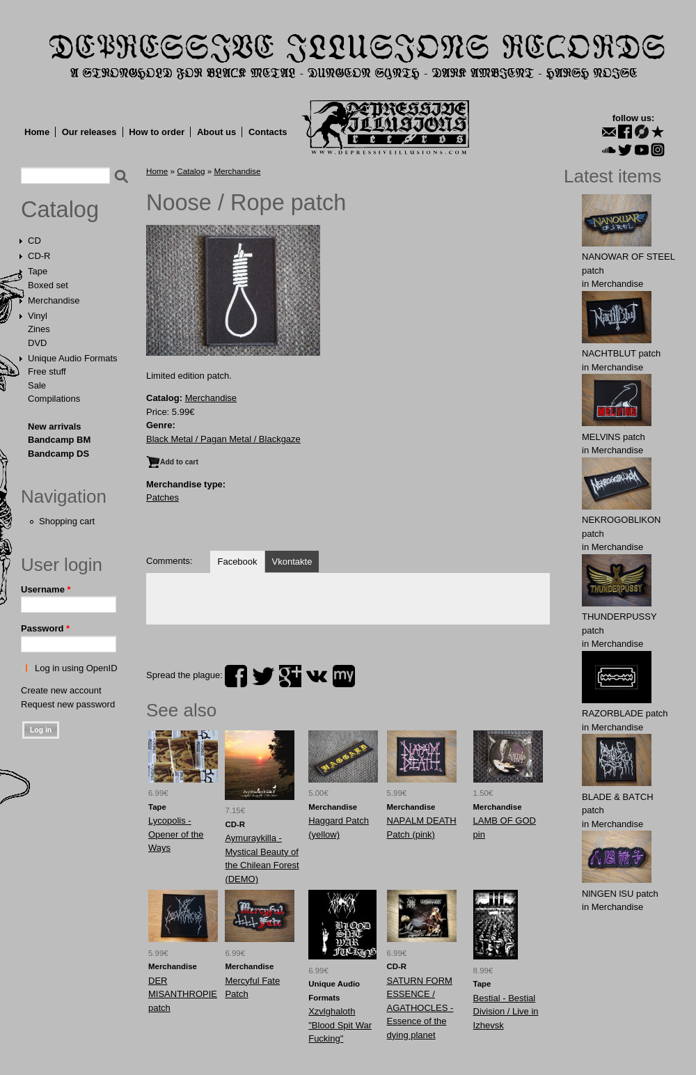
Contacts (267, 132)
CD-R (39, 256)
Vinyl (37, 316)
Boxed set (48, 285)
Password (45, 628)
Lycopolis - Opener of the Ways (176, 834)
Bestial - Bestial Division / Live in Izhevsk (506, 1011)
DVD (37, 343)
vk (317, 676)
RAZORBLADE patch (625, 713)
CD (34, 240)
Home (36, 132)
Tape (37, 271)
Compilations (54, 398)
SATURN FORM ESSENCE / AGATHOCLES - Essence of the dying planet (420, 1007)
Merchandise (53, 300)
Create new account (61, 690)
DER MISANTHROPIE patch (182, 994)
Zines (39, 329)
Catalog (60, 209)
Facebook (237, 561)
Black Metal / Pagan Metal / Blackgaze (223, 439)
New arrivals (54, 426)
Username (46, 589)
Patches (162, 497)
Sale (37, 385)
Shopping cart (67, 521)
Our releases (89, 132)
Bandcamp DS (58, 453)
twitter (263, 676)
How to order (156, 132)
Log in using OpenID (76, 668)
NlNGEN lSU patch (620, 893)
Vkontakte (292, 561)
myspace (344, 676)
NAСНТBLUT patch (621, 353)
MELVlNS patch (613, 437)
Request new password (68, 704)
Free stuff (47, 371)
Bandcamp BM (59, 439)
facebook (236, 676)
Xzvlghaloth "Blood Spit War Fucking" (340, 1025)
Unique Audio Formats (73, 358)
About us (216, 132)
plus (290, 676)
